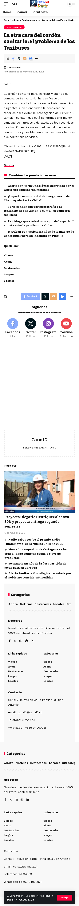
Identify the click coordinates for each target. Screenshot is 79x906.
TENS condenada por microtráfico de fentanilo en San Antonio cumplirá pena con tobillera (37, 211)
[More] (36, 58)
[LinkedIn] (32, 641)
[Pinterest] (26, 641)
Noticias (26, 604)
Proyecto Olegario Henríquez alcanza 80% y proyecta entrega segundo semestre (36, 521)
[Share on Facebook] (13, 58)
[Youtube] (66, 328)
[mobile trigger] (7, 4)
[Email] (24, 58)
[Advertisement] (39, 387)
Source (9, 165)
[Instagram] (48, 328)
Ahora (13, 604)
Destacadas (14, 27)
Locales (58, 604)
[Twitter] (30, 328)
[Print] (30, 58)
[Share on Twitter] (19, 58)
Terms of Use (26, 899)
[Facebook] (12, 328)
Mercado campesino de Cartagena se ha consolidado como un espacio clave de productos (35, 554)
